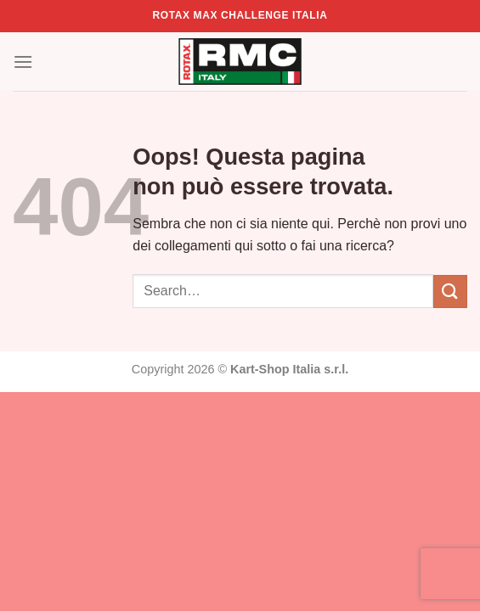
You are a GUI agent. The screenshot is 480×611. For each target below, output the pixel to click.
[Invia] (450, 291)
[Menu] (23, 61)
